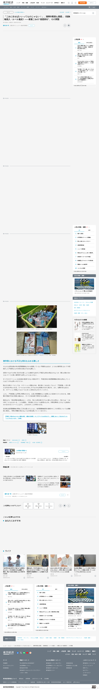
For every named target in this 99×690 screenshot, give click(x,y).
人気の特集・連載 (80, 227)
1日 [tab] (79, 230)
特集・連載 (25, 2)
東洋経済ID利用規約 (56, 682)
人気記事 (32, 2)
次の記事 (67, 12)
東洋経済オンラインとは (79, 13)
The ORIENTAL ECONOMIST (27, 663)
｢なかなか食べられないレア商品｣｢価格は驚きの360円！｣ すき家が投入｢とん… (85, 63)
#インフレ (82, 302)
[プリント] (68, 25)
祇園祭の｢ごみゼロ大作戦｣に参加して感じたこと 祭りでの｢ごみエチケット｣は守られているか (48, 478)
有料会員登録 (82, 2)
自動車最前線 (80, 245)
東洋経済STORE (24, 668)
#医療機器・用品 (24, 442)
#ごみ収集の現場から (19, 12)
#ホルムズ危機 (89, 302)
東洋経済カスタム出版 (71, 665)
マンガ (42, 2)
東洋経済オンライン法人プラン (53, 663)
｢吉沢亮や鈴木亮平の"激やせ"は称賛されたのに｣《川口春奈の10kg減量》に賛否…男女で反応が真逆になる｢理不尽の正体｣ (14, 571)
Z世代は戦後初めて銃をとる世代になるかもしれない (88, 324)
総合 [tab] (79, 42)
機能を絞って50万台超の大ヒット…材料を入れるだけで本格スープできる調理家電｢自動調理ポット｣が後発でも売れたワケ (37, 571)
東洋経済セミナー (50, 670)
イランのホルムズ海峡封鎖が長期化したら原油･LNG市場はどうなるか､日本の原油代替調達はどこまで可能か (75, 623)
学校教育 (5, 663)
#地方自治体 (15, 440)
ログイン (92, 2)
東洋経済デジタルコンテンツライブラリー (30, 670)
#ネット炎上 (84, 313)
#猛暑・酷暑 (77, 313)
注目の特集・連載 (79, 275)
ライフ (32, 7)
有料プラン (85, 668)
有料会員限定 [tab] (89, 42)
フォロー (31, 25)
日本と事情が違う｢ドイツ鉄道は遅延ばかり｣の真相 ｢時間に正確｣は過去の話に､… (85, 47)
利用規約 (85, 675)
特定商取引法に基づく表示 (43, 682)
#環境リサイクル (13, 442)
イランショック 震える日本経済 (83, 291)
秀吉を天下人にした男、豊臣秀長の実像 (85, 252)
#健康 (87, 305)
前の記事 (62, 12)
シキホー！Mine (24, 672)
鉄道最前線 (6, 668)
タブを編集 (92, 7)
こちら (36, 434)
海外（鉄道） (80, 233)
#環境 (23, 440)
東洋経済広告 (69, 663)
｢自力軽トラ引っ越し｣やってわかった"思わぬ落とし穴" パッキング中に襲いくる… (85, 71)
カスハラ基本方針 (67, 682)
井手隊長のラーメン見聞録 (84, 237)
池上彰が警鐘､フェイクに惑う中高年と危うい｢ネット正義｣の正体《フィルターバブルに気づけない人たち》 (85, 570)
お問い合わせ (76, 682)
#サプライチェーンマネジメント (82, 310)
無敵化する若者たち (87, 344)
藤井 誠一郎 (6, 25)
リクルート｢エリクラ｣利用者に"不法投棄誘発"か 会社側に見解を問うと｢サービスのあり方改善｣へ (48, 484)
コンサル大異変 (81, 268)
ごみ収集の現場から (21, 450)
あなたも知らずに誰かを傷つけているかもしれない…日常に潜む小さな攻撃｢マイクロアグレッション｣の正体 (61, 570)
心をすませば (85, 333)
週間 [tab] (89, 230)
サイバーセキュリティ (8, 665)
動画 (38, 2)
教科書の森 (69, 668)
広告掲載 (46, 678)
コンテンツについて (88, 665)
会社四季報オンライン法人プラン (54, 665)
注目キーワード (78, 298)
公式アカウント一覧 (37, 678)
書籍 (62, 2)
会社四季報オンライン (25, 665)
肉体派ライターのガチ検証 (84, 256)
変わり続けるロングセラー (84, 241)
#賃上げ (76, 305)
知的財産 (33, 682)
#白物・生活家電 (36, 442)
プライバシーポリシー (23, 682)
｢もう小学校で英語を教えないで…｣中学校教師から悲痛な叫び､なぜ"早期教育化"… (85, 78)
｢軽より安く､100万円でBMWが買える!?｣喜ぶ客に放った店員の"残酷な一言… (85, 55)
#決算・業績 (82, 305)
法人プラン (85, 670)
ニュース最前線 (81, 249)
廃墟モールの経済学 (82, 264)
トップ (18, 2)
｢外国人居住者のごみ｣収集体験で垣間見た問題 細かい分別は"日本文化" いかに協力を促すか (13, 478)
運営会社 (21, 678)
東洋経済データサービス (52, 668)
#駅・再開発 (77, 307)
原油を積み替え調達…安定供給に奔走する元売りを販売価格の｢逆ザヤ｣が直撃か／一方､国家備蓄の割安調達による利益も (75, 610)
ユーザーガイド (87, 672)
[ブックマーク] (65, 25)
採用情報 (28, 678)
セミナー (48, 2)
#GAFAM (76, 302)
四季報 (56, 2)
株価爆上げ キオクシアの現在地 (85, 260)
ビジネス (6, 7)
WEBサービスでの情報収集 (9, 682)
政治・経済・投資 (14, 7)
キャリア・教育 (25, 7)
